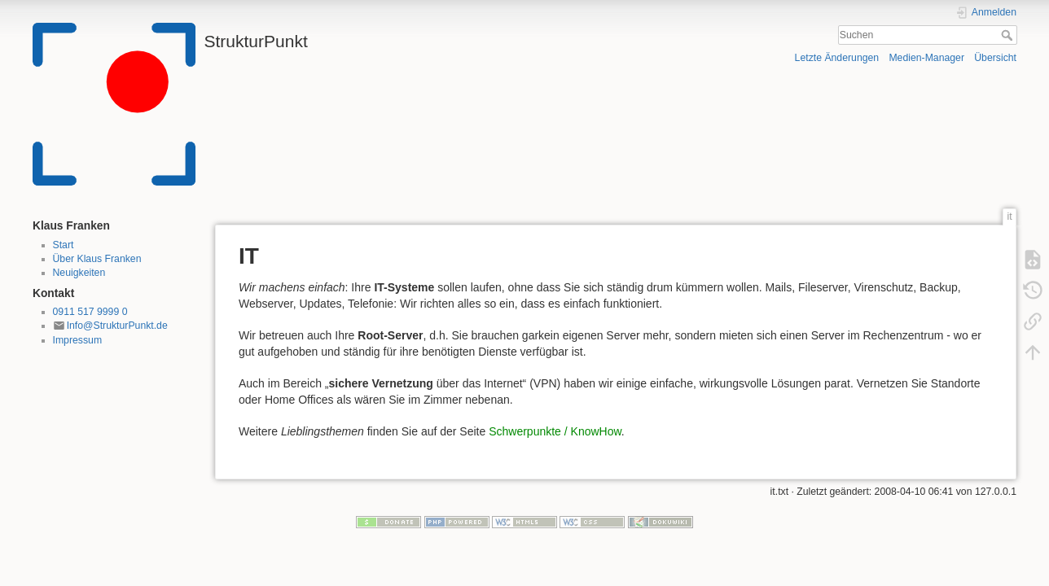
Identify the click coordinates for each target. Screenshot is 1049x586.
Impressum (78, 340)
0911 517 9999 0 (90, 311)
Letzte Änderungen (837, 57)
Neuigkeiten (79, 272)
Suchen (1008, 35)
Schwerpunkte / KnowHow (555, 431)
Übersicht (995, 57)
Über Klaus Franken (97, 259)
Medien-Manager (926, 57)
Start (63, 245)
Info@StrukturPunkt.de (117, 325)
